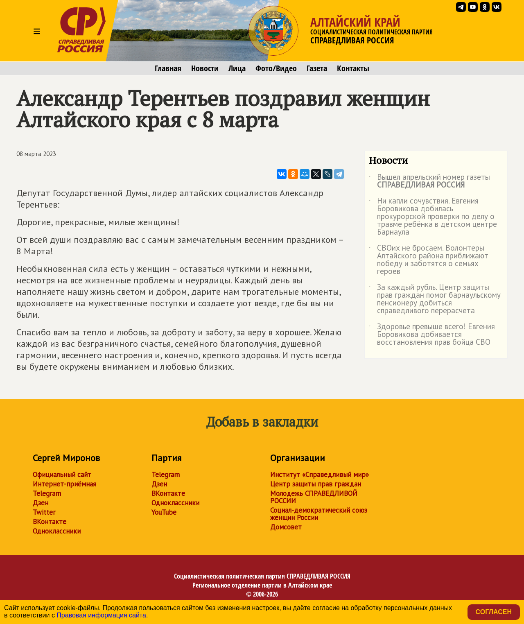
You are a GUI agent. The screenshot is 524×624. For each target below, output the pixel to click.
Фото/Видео (276, 68)
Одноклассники (57, 531)
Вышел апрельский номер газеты (429, 181)
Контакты (353, 68)
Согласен (494, 611)
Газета (317, 68)
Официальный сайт (62, 474)
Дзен (40, 502)
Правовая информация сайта (101, 615)
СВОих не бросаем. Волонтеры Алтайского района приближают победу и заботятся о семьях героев (428, 260)
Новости (205, 68)
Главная (168, 68)
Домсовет (286, 527)
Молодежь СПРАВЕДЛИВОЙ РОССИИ (313, 497)
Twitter (44, 512)
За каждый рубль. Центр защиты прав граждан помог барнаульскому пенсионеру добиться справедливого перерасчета (435, 299)
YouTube (163, 512)
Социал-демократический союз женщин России (318, 513)
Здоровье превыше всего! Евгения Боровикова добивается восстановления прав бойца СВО (432, 335)
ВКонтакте (49, 521)
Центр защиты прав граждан (315, 484)
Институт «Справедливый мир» (319, 474)
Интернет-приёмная (64, 484)
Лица (237, 68)
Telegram (47, 493)
